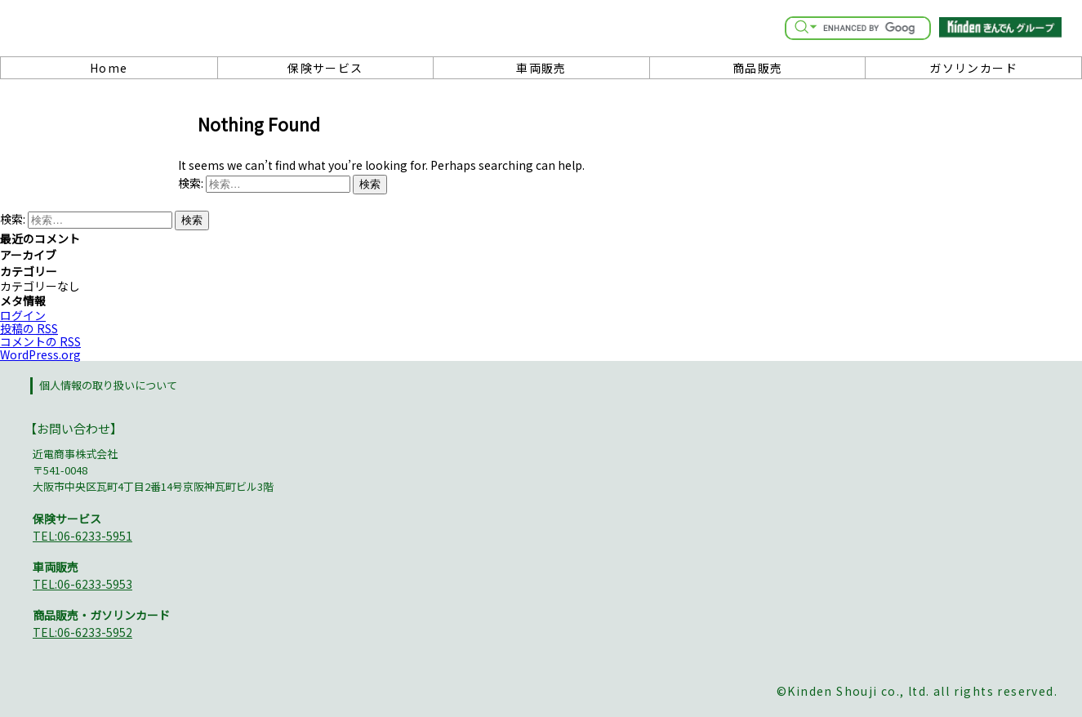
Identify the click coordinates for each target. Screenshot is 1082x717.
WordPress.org (40, 354)
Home (109, 68)
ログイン (23, 315)
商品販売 (757, 68)
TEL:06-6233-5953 (82, 584)
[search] (869, 27)
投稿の (29, 328)
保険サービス (325, 68)
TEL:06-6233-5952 (82, 632)
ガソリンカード (973, 68)
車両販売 (541, 68)
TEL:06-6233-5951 (82, 536)
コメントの (40, 341)
